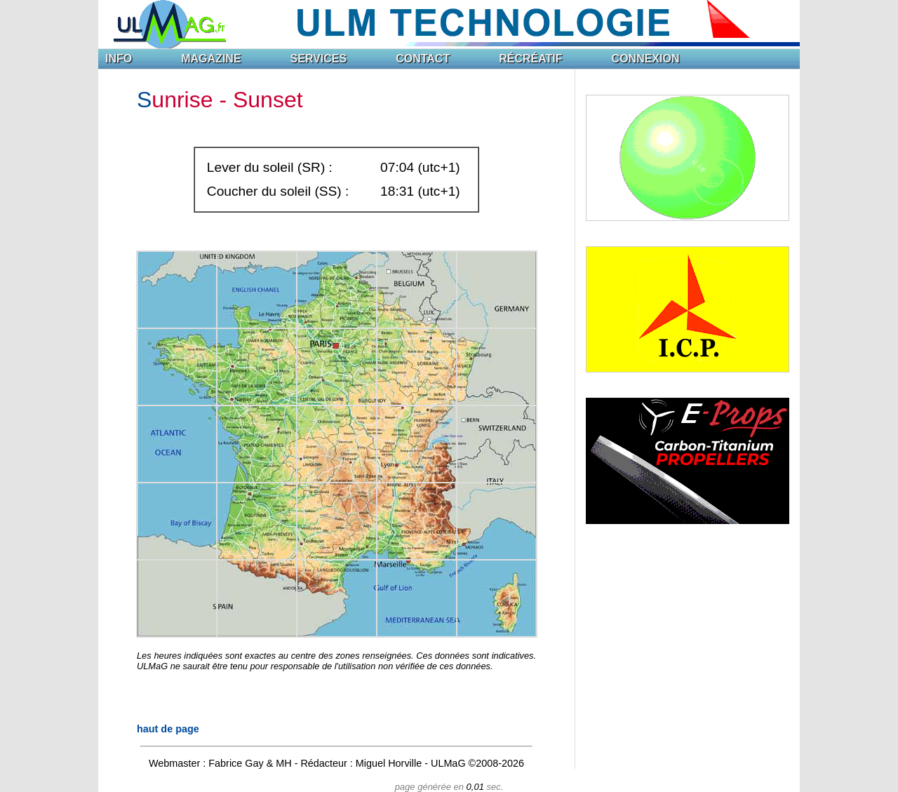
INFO (118, 59)
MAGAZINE (211, 59)
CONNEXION (646, 59)
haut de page (168, 728)
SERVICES (318, 59)
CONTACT (423, 59)
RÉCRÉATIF (530, 59)
